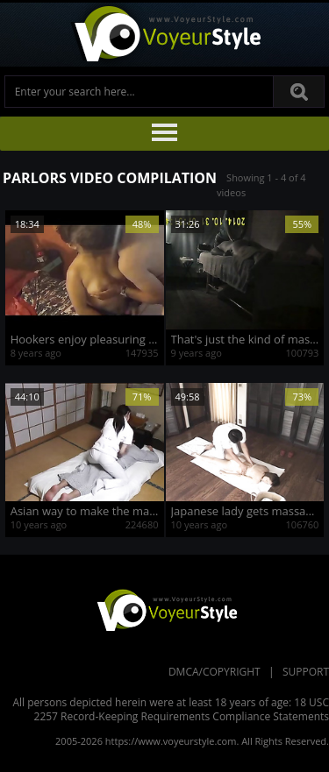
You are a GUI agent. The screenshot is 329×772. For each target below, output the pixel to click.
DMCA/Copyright (214, 671)
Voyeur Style (165, 35)
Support (306, 671)
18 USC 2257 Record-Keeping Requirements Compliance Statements (181, 709)
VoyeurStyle (165, 609)
